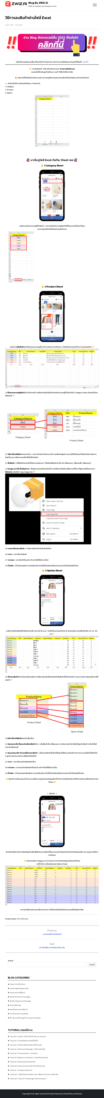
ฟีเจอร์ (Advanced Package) (20, 1001)
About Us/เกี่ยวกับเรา (18, 984)
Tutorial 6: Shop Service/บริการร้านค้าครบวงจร (27, 1066)
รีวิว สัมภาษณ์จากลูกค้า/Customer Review (25, 1018)
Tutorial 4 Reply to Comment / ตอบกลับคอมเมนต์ (29, 1057)
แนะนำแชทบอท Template (19, 1013)
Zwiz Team (18, 25)
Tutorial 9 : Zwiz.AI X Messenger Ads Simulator (28, 1078)
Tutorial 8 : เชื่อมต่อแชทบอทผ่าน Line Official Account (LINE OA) (34, 1074)
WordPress (68, 1093)
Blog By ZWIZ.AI (38, 3)
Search (10, 960)
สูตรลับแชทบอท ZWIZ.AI (19, 1009)
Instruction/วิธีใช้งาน (17, 992)
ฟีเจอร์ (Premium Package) (20, 996)
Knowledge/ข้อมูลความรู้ (19, 988)
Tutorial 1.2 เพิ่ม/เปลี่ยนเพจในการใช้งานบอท (26, 1045)
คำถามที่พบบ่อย (22, 918)
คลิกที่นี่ (85, 62)
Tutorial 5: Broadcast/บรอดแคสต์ (22, 1061)
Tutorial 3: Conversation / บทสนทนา (24, 1053)
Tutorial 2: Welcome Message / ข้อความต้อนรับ (27, 1049)
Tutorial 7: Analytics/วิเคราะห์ (21, 1070)
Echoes (79, 1093)
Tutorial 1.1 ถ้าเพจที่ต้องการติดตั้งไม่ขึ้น (24, 1040)
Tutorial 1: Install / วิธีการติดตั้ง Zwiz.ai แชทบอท (28, 1036)
